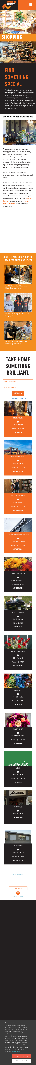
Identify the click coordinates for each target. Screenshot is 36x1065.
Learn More (16, 1051)
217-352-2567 (18, 817)
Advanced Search (18, 399)
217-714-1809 (18, 705)
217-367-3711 (18, 432)
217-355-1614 (18, 782)
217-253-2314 (18, 588)
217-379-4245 (18, 666)
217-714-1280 (18, 627)
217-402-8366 (18, 471)
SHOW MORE (18, 888)
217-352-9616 (18, 744)
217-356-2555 (18, 510)
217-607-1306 (18, 549)
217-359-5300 (18, 860)
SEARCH (18, 393)
